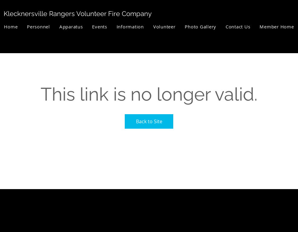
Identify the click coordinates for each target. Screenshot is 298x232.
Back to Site (149, 121)
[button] (39, 27)
